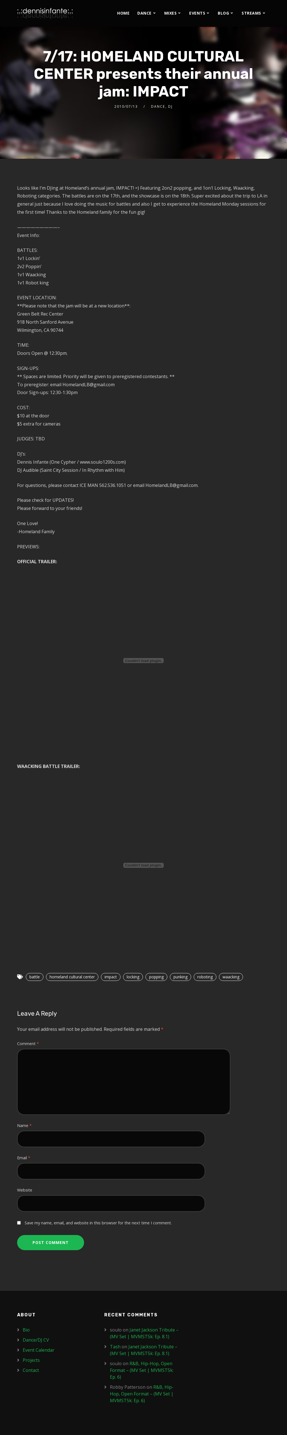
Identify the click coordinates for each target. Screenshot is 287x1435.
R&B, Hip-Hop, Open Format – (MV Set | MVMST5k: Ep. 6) (141, 1370)
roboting (205, 976)
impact (111, 976)
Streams (251, 13)
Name (24, 1125)
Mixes (170, 13)
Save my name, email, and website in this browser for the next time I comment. (98, 1222)
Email (23, 1157)
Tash (115, 1347)
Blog (223, 13)
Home (123, 13)
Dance (144, 13)
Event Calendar (38, 1350)
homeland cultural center (72, 976)
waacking (231, 976)
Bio (26, 1330)
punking (180, 976)
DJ (170, 106)
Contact (31, 1370)
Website (24, 1190)
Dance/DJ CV (36, 1340)
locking (133, 976)
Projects (31, 1360)
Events (197, 13)
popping (156, 976)
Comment (28, 1043)
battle (34, 976)
